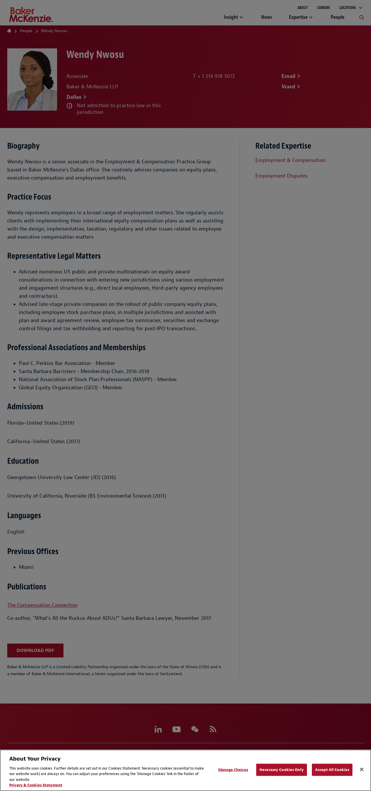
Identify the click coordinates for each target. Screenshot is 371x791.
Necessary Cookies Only (281, 769)
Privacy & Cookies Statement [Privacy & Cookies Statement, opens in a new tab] (35, 785)
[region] (185, 770)
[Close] (361, 769)
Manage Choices (233, 769)
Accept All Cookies (332, 769)
